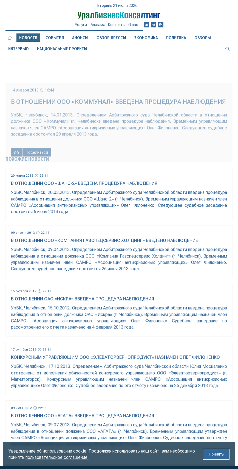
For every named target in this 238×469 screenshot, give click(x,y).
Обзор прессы (111, 37)
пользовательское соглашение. (57, 457)
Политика (176, 37)
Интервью (18, 48)
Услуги (81, 24)
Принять (216, 454)
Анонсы (80, 37)
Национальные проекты (62, 48)
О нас (133, 24)
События (55, 37)
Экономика (146, 37)
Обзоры (202, 37)
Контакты (117, 24)
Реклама (97, 24)
